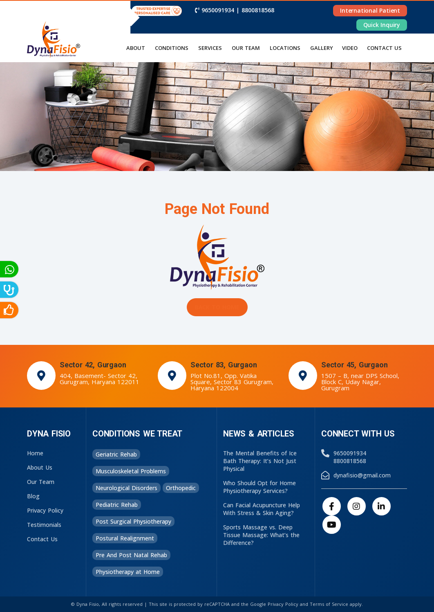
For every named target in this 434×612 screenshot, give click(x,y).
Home (35, 453)
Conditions (171, 48)
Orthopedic (181, 488)
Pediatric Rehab (117, 505)
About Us (39, 467)
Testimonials (44, 525)
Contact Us (42, 539)
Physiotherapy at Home (128, 572)
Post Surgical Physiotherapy (133, 521)
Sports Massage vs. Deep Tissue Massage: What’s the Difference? (261, 535)
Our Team (246, 48)
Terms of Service (329, 604)
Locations (285, 48)
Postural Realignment (125, 538)
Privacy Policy (45, 510)
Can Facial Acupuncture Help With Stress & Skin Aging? (261, 509)
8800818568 (258, 10)
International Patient (370, 10)
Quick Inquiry (381, 25)
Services (210, 48)
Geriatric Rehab (116, 454)
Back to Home (217, 307)
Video (350, 48)
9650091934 (217, 10)
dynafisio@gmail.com (362, 475)
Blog (33, 496)
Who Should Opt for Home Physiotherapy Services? (259, 487)
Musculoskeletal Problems (131, 471)
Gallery (321, 48)
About (135, 48)
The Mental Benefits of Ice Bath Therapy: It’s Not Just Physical (260, 461)
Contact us (384, 48)
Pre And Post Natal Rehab (131, 555)
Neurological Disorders (126, 488)
